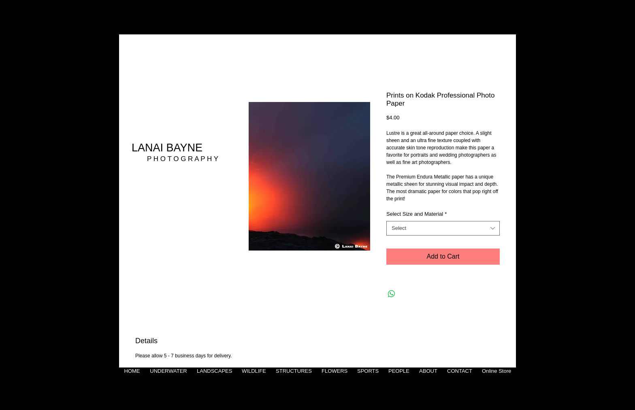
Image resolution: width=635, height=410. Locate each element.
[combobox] (443, 228)
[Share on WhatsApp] (391, 294)
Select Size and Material (416, 214)
